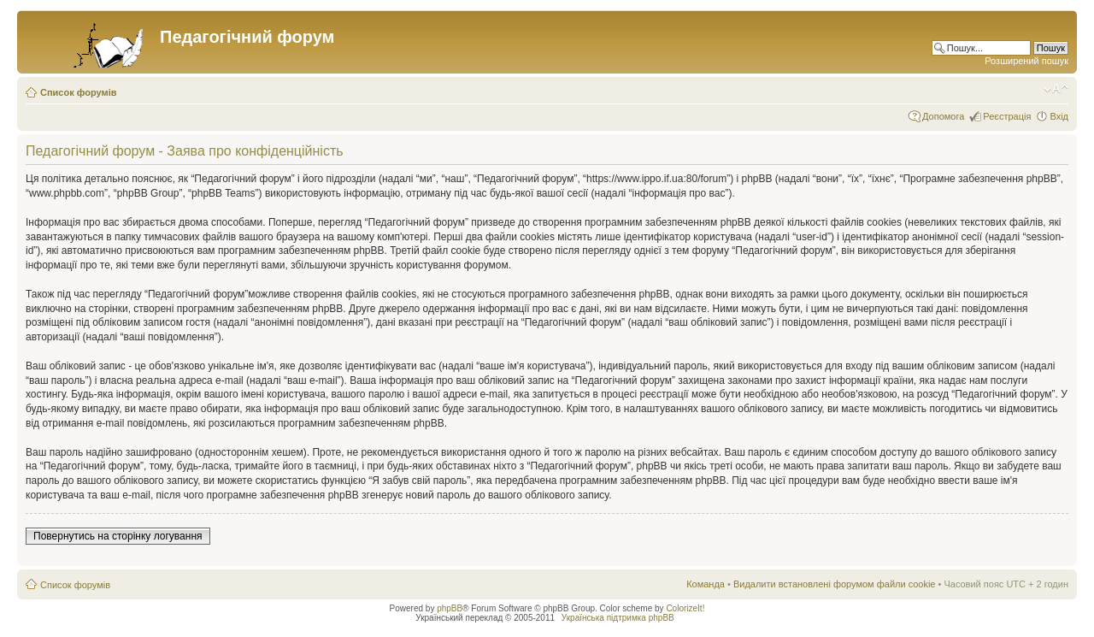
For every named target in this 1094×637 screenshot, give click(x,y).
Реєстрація (1007, 116)
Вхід (1059, 116)
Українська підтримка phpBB (618, 617)
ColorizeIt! (685, 608)
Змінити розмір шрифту (1056, 89)
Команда (705, 584)
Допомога (943, 116)
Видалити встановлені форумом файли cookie (834, 584)
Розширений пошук (1026, 61)
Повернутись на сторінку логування (118, 536)
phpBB (449, 608)
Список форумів (78, 92)
